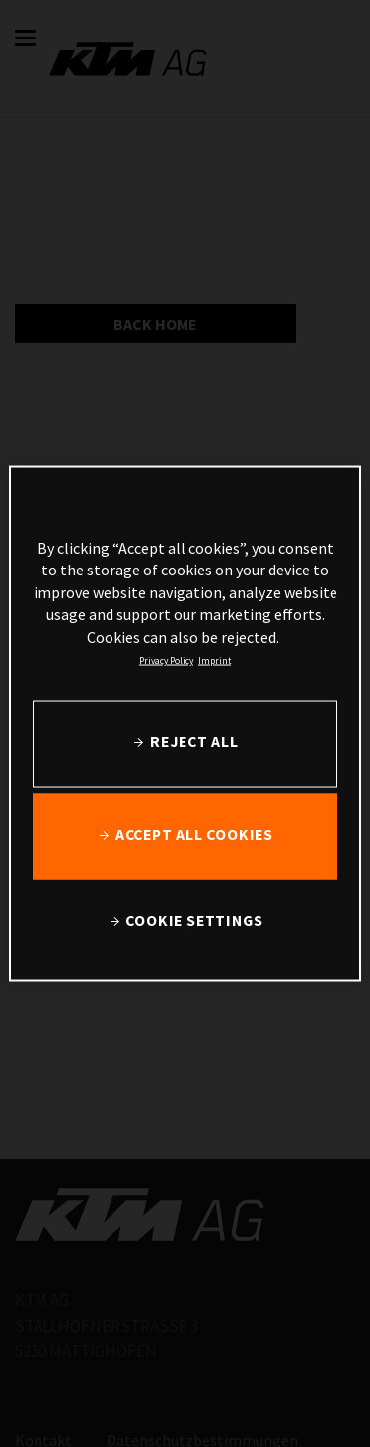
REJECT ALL (194, 741)
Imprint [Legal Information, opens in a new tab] (214, 660)
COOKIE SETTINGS (193, 920)
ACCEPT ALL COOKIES (194, 834)
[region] (184, 724)
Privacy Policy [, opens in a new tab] (166, 660)
